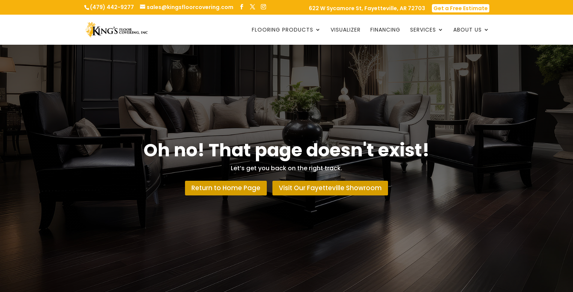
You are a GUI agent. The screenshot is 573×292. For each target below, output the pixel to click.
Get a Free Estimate (460, 8)
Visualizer (346, 30)
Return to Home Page (225, 187)
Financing (385, 30)
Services (423, 30)
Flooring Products (282, 30)
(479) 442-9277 (112, 7)
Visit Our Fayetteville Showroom (330, 187)
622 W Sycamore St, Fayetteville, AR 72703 (367, 9)
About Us (467, 30)
